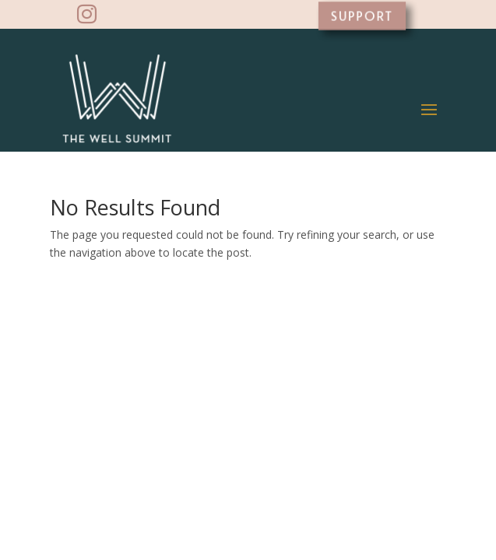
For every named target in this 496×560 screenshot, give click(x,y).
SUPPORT (362, 15)
